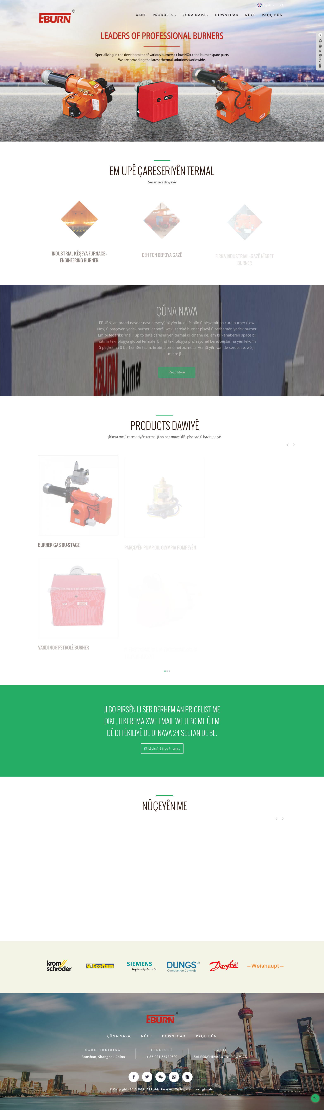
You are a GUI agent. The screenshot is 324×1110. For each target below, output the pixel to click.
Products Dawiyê (164, 426)
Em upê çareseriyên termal (162, 171)
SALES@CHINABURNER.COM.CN (221, 1056)
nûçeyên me (164, 806)
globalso (208, 1089)
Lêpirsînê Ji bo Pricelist (164, 748)
